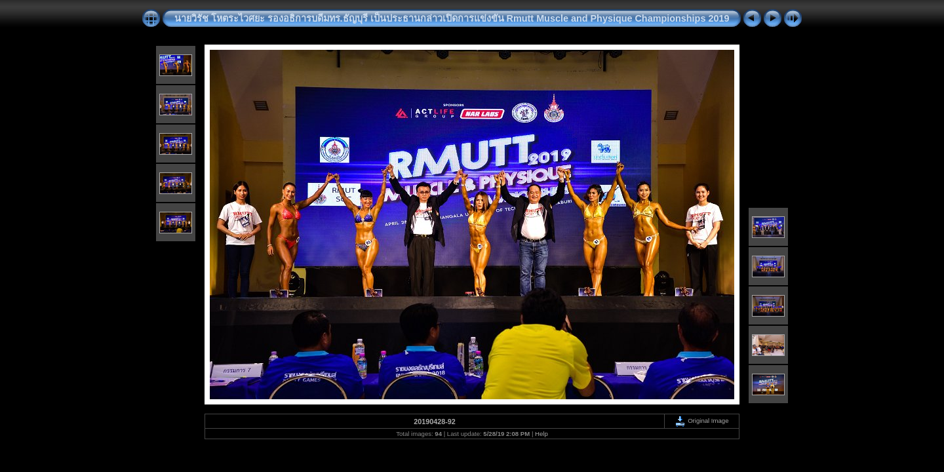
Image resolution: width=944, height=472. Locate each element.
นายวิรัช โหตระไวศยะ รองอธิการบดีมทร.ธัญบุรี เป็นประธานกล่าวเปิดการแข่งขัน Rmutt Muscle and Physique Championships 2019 (452, 18)
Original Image (701, 420)
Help (541, 433)
